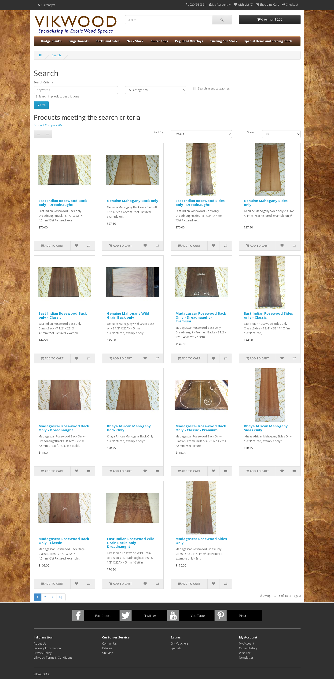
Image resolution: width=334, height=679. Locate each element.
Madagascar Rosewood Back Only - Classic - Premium (201, 428)
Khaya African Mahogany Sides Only (266, 428)
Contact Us (109, 643)
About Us (40, 643)
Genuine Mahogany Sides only (266, 202)
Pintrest (245, 615)
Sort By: (159, 132)
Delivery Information (47, 648)
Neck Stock (135, 41)
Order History (248, 648)
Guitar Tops (159, 41)
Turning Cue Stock (223, 41)
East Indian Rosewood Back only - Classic (63, 315)
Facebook (102, 615)
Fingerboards (79, 41)
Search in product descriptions (56, 96)
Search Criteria (43, 82)
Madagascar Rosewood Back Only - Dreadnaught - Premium (201, 317)
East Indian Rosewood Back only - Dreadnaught (63, 202)
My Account (246, 643)
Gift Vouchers (179, 643)
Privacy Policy (42, 653)
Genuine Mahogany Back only (132, 200)
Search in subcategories (211, 88)
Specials (176, 648)
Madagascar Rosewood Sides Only (201, 540)
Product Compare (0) (48, 125)
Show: (251, 132)
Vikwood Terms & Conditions (53, 658)
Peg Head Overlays (189, 41)
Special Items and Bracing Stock (268, 41)
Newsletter (246, 658)
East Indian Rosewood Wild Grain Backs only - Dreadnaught (130, 542)
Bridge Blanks (51, 41)
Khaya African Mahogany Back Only (129, 428)
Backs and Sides (108, 41)
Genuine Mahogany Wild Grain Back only (128, 315)
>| (60, 597)
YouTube (198, 615)
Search (56, 55)
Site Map (107, 653)
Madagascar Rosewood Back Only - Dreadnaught (64, 428)
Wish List (244, 653)
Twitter (150, 615)
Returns (107, 648)
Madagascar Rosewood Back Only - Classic (64, 540)
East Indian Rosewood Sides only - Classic (268, 315)
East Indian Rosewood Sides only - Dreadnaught (200, 202)
